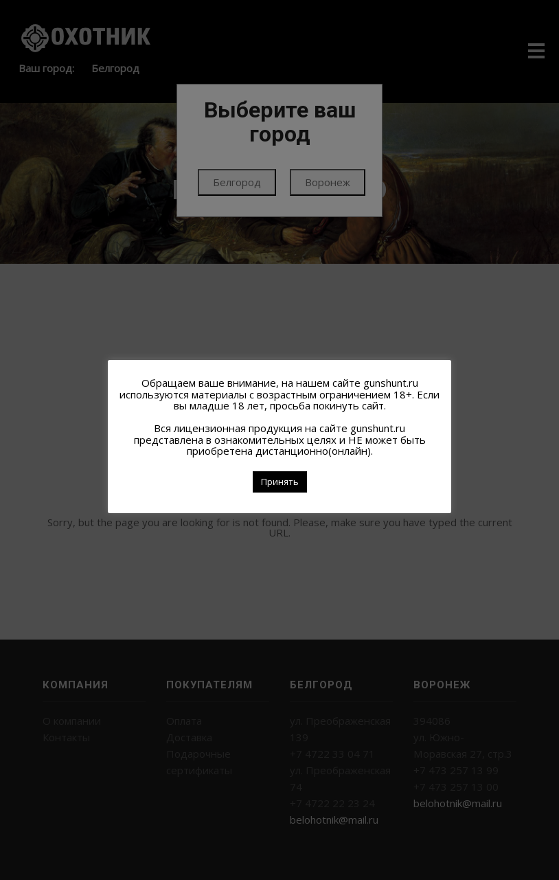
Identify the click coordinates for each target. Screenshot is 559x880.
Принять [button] (280, 481)
